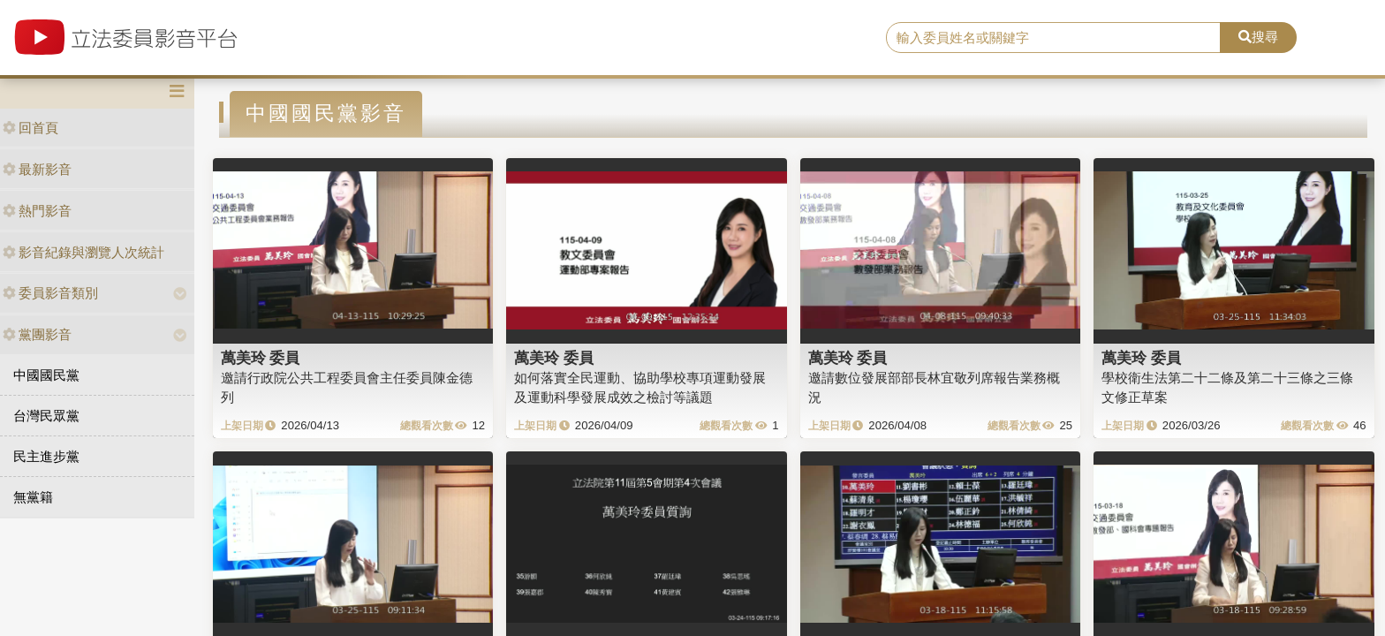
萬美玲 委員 (260, 358)
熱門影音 (37, 210)
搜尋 (1258, 36)
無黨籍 (33, 496)
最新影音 (37, 169)
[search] (1054, 38)
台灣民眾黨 (46, 415)
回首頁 (30, 127)
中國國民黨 (46, 374)
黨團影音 (37, 334)
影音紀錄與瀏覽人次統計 (83, 252)
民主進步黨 (46, 456)
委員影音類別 (50, 292)
